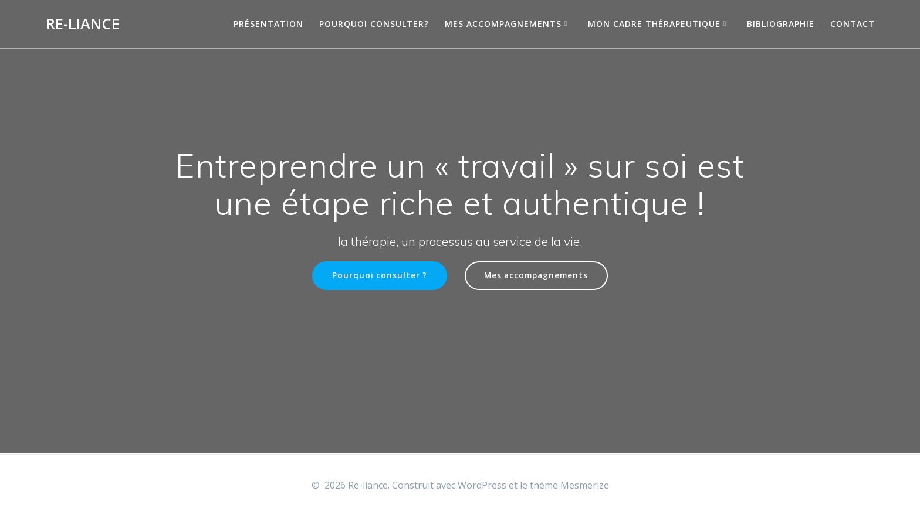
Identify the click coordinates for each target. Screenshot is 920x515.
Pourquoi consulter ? (379, 275)
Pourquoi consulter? (374, 23)
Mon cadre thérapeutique (654, 23)
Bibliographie (780, 23)
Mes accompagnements (503, 23)
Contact (852, 23)
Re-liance (83, 24)
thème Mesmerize (569, 485)
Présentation (268, 23)
